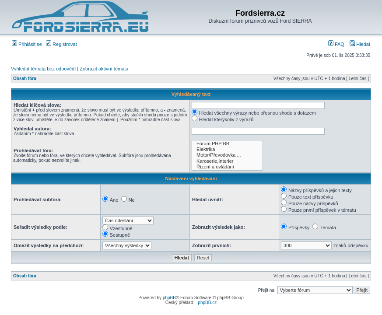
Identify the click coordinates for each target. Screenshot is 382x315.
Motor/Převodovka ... (227, 155)
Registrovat (61, 44)
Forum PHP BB (227, 144)
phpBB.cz (207, 302)
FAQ (336, 44)
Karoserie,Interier (227, 161)
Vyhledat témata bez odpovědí (43, 68)
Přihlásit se (27, 44)
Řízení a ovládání (227, 167)
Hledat (360, 44)
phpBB (169, 297)
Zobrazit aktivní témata (104, 68)
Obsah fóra (24, 78)
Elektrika (227, 149)
